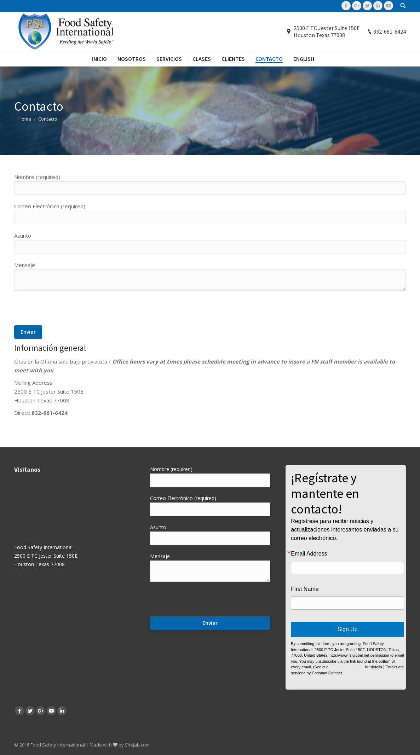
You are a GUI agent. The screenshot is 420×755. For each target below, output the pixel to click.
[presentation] (68, 311)
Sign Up (348, 629)
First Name (304, 589)
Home (24, 119)
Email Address (309, 554)
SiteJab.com (137, 745)
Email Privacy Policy (346, 667)
